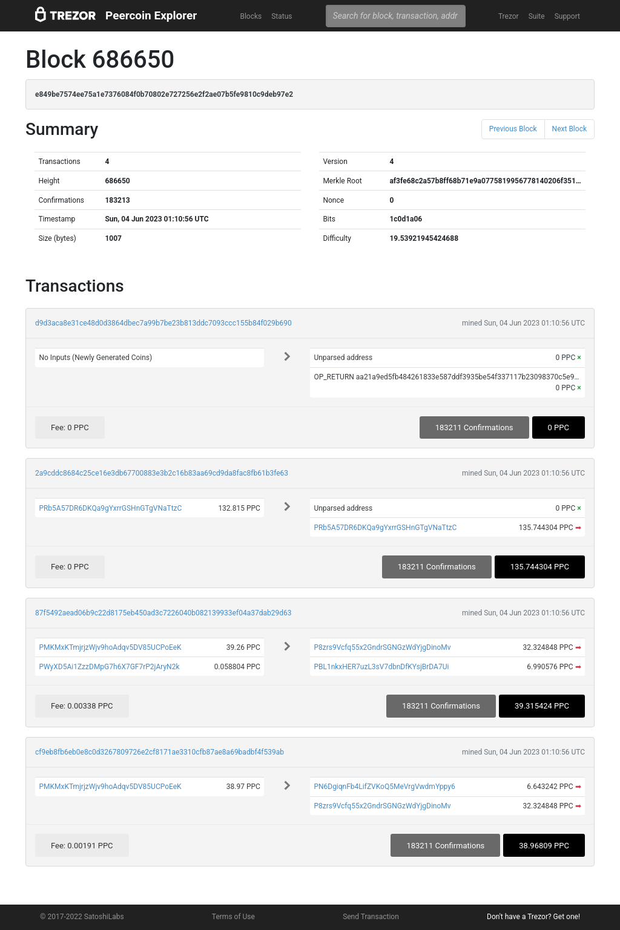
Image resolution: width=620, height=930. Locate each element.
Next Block (569, 129)
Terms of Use (233, 916)
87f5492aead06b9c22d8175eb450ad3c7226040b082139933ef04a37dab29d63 (163, 613)
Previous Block (513, 129)
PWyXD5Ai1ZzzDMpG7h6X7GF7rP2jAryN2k (109, 667)
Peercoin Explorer (151, 15)
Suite (537, 16)
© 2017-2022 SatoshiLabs (82, 916)
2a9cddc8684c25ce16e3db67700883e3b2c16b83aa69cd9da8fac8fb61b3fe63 (161, 473)
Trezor (508, 16)
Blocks (251, 16)
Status (281, 16)
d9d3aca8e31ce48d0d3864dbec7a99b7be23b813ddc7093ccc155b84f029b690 (163, 323)
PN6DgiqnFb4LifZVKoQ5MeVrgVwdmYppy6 (384, 786)
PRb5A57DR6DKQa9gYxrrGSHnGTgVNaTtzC (110, 508)
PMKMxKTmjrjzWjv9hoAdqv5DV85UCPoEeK (110, 647)
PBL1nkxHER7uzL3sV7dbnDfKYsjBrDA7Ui (381, 667)
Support (567, 16)
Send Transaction (371, 916)
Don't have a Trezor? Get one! (533, 916)
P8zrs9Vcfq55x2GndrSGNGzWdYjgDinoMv (382, 647)
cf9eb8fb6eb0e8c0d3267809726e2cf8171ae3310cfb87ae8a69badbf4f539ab (159, 752)
